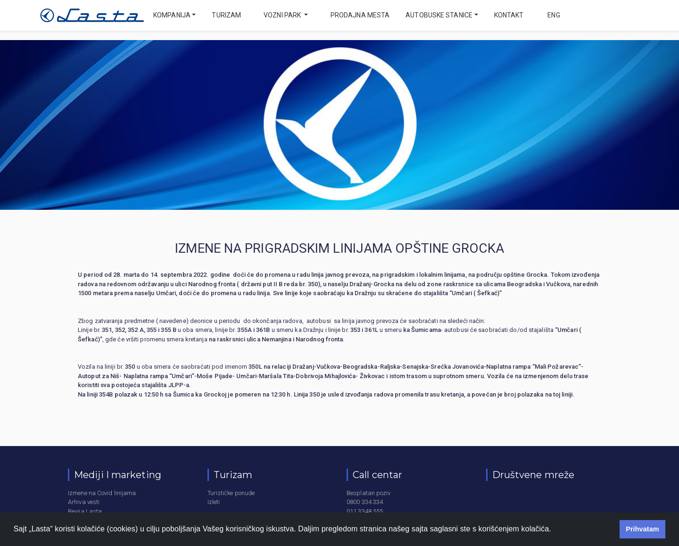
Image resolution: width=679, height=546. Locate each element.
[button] (554, 530)
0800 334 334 (365, 501)
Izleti (213, 501)
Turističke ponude (231, 492)
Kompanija (171, 15)
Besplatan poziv (369, 492)
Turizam (226, 15)
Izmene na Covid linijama (102, 492)
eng (553, 15)
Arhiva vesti (83, 501)
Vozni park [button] (283, 15)
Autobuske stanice (439, 15)
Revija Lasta (85, 511)
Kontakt (509, 15)
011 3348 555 (365, 511)
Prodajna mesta (360, 15)
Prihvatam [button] (642, 529)
